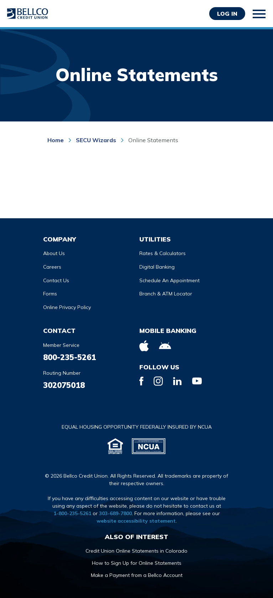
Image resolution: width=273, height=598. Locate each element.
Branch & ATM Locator (165, 293)
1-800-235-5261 (72, 513)
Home (56, 140)
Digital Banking (157, 267)
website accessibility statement (136, 521)
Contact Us (56, 280)
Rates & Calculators (162, 253)
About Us (54, 253)
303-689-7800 (115, 513)
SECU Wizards (96, 140)
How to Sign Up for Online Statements (136, 563)
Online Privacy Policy (67, 307)
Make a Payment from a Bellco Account (136, 575)
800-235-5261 (69, 357)
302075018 (64, 385)
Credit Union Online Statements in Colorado (136, 551)
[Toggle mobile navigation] (259, 14)
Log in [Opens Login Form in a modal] (227, 13)
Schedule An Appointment (169, 280)
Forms (50, 293)
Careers (52, 267)
